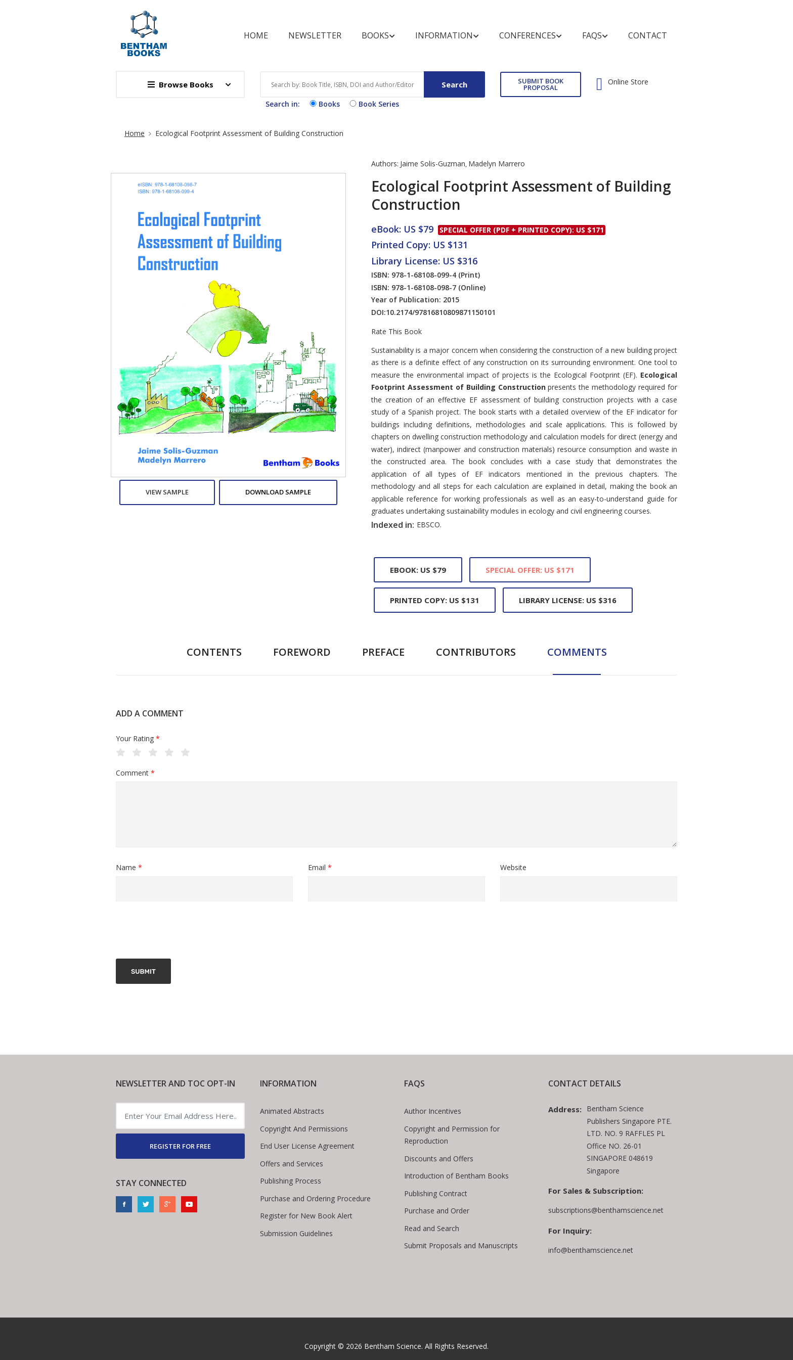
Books (378, 35)
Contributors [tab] (476, 652)
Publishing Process (290, 1181)
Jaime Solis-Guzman (432, 163)
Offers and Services (291, 1163)
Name (129, 868)
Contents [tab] (214, 652)
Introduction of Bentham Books (456, 1176)
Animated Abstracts (292, 1111)
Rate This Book (396, 331)
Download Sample (278, 491)
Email (320, 868)
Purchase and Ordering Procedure (315, 1198)
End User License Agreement (307, 1146)
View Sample (167, 491)
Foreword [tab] (302, 652)
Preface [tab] (383, 652)
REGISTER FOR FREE (180, 1146)
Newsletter (314, 35)
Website (513, 867)
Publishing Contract (435, 1193)
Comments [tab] (577, 652)
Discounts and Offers (438, 1158)
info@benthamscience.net (590, 1250)
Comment (135, 773)
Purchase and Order (436, 1210)
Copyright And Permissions (304, 1129)
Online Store (628, 81)
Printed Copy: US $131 (434, 600)
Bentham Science (392, 1346)
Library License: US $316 (567, 600)
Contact (647, 35)
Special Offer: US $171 (530, 570)
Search (454, 84)
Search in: (283, 104)
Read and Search (431, 1228)
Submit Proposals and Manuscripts (461, 1245)
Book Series (373, 104)
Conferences (530, 35)
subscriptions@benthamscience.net (606, 1210)
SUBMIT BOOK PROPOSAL (540, 84)
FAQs (595, 35)
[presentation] (193, 931)
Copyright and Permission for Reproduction (452, 1135)
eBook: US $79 (418, 570)
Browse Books (180, 84)
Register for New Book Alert (306, 1215)
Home (256, 35)
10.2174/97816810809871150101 (441, 312)
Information (447, 35)
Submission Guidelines (296, 1233)
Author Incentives (432, 1111)
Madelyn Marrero (496, 163)
